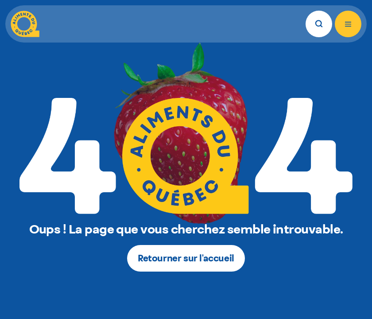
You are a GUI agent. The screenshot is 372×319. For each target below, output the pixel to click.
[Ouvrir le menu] (348, 24)
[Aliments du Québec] (25, 24)
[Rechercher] (319, 24)
